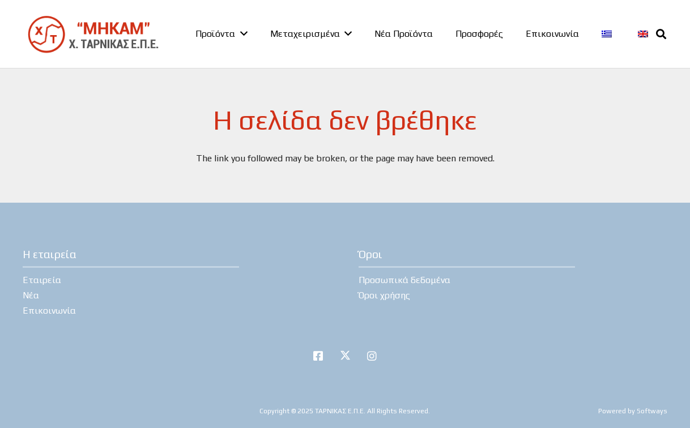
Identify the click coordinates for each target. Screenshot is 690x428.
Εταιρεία (42, 280)
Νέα (31, 295)
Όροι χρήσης (384, 295)
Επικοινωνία (49, 310)
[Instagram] (372, 356)
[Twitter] (345, 356)
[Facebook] (318, 356)
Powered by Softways (632, 411)
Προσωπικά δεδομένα (404, 280)
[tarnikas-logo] (93, 34)
